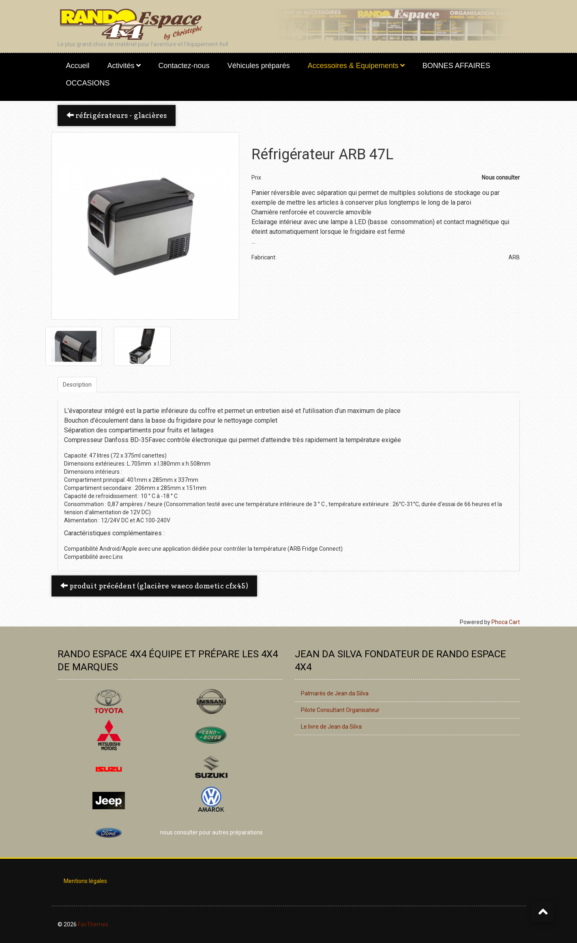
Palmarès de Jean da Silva (335, 693)
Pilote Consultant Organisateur (340, 710)
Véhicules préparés (258, 66)
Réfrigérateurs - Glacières (116, 115)
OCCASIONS (88, 83)
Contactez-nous (184, 66)
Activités (121, 66)
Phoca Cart (505, 622)
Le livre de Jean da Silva (331, 726)
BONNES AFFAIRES (456, 66)
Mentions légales (85, 881)
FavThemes (93, 924)
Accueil (78, 66)
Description (77, 384)
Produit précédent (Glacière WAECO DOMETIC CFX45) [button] (154, 586)
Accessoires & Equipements (353, 66)
